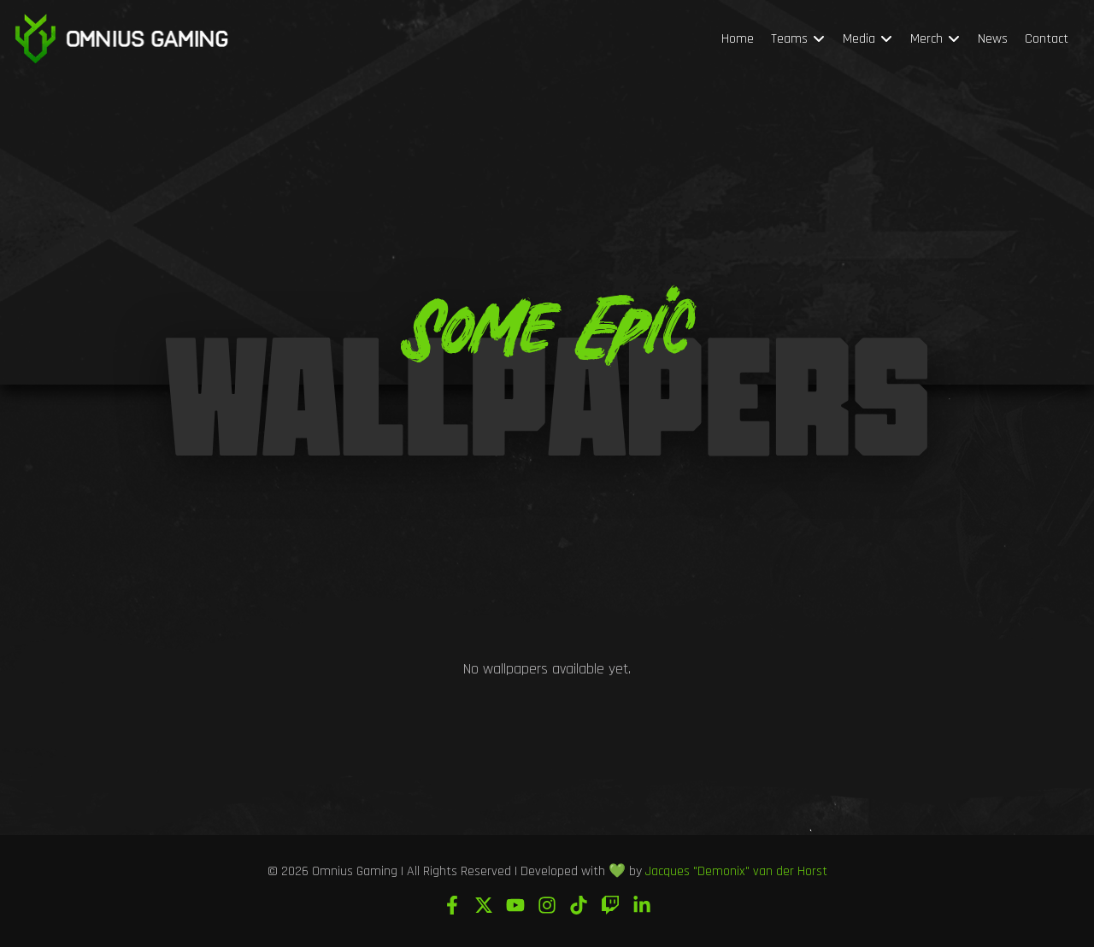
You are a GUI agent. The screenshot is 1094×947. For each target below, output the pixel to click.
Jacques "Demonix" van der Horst (736, 871)
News (993, 39)
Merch (935, 39)
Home (737, 39)
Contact (1046, 39)
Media (868, 39)
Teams (798, 39)
